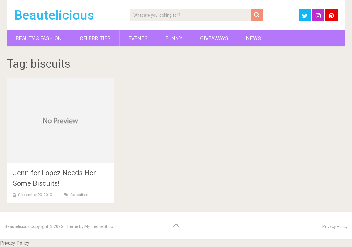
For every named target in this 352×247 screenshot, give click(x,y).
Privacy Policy (335, 226)
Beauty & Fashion (39, 38)
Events (138, 38)
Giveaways (214, 38)
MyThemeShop (98, 226)
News (253, 38)
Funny (174, 38)
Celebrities (95, 38)
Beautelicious (54, 15)
